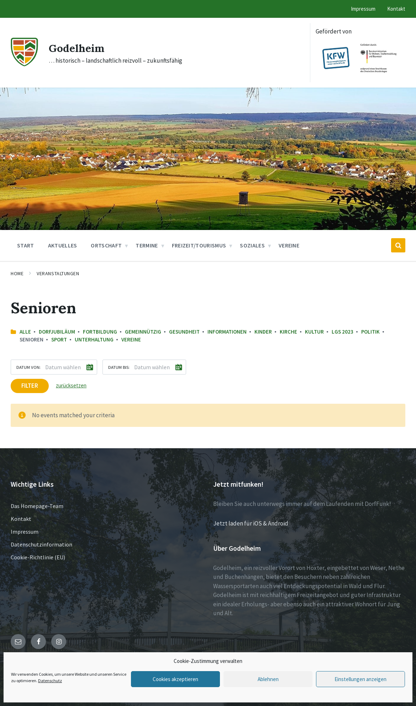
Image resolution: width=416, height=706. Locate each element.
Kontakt (21, 518)
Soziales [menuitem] (252, 245)
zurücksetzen (71, 385)
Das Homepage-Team (37, 505)
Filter (29, 385)
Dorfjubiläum (57, 331)
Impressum (24, 531)
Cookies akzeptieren (175, 679)
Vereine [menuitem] (289, 245)
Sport (59, 339)
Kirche (288, 331)
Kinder (263, 331)
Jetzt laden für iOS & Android (250, 523)
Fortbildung (100, 331)
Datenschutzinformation (41, 544)
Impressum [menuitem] (363, 8)
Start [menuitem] (25, 245)
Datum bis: (119, 367)
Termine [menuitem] (147, 245)
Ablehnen (268, 679)
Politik (370, 331)
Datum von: (28, 367)
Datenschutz (50, 680)
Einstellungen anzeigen (360, 679)
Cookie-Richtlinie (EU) (38, 557)
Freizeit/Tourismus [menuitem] (199, 245)
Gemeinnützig (143, 331)
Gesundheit (184, 331)
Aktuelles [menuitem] (62, 245)
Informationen (227, 331)
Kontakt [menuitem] (396, 8)
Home (17, 273)
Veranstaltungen (58, 273)
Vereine (131, 339)
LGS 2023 (342, 331)
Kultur (314, 331)
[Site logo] (24, 64)
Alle (25, 331)
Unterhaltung (94, 339)
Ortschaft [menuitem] (106, 245)
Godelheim (77, 48)
